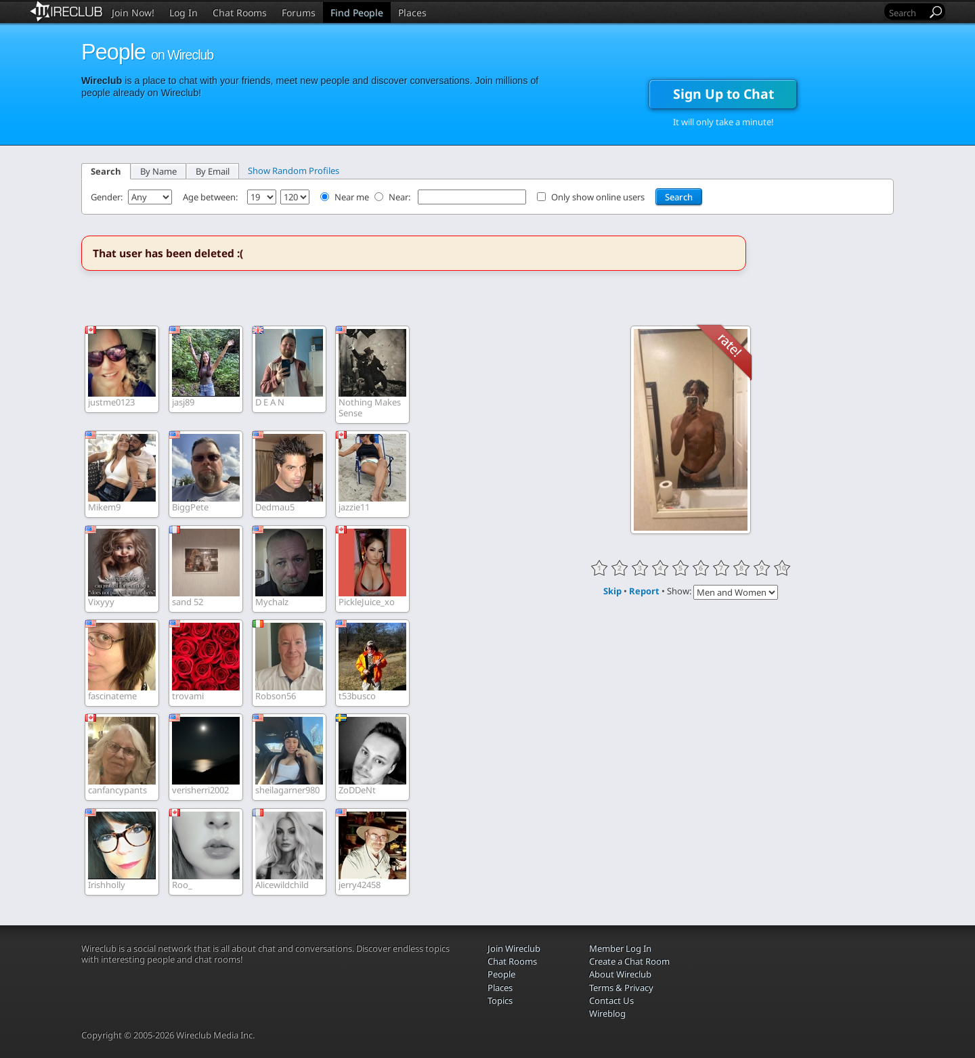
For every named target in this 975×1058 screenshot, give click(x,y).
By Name (158, 171)
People (501, 974)
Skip (612, 591)
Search (106, 171)
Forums (299, 12)
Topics (500, 1000)
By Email (213, 171)
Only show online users (598, 197)
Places (412, 12)
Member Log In (620, 948)
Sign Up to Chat (723, 94)
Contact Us (611, 1000)
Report (644, 591)
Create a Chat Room (629, 961)
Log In (183, 12)
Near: (400, 197)
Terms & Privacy (621, 987)
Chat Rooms (240, 12)
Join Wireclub (514, 948)
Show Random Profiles (293, 170)
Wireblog (607, 1013)
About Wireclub (620, 974)
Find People (356, 12)
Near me (351, 197)
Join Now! (133, 12)
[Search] (907, 12)
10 (782, 568)
